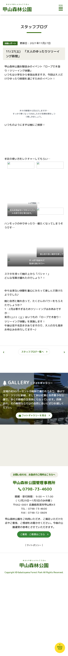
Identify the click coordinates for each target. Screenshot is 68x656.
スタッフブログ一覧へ (32, 351)
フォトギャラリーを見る (32, 415)
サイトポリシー (34, 548)
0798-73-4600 (37, 492)
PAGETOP (60, 647)
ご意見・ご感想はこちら (32, 537)
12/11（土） (17, 317)
